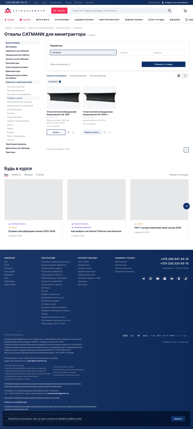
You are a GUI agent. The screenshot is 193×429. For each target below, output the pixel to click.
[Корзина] (186, 11)
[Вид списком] (185, 75)
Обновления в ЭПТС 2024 (53, 323)
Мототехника (121, 261)
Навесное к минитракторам (19, 82)
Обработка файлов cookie (53, 317)
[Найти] (170, 11)
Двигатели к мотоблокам (18, 148)
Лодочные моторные (124, 271)
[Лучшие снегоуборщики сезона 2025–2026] (33, 210)
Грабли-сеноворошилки (18, 121)
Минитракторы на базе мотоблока (16, 76)
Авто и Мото (83, 261)
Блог (6, 278)
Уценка (25, 20)
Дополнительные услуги (52, 297)
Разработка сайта (170, 342)
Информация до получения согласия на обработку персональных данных (54, 281)
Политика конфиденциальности (55, 261)
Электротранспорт (109, 20)
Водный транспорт (86, 271)
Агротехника (62, 20)
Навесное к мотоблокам (17, 51)
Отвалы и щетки (14, 98)
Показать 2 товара (164, 64)
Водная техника (134, 20)
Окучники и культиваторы (19, 94)
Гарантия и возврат (50, 301)
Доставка (45, 288)
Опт (6, 261)
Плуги (9, 124)
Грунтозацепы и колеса (17, 67)
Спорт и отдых (156, 20)
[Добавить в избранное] (69, 132)
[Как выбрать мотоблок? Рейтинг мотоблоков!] (96, 210)
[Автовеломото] (24, 11)
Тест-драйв (9, 271)
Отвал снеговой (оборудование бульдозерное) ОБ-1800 (61, 113)
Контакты (8, 268)
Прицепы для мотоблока (17, 55)
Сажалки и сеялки (15, 86)
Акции (9, 20)
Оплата (44, 291)
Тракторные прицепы (16, 144)
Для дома (175, 20)
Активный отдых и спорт (89, 278)
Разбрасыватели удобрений (20, 105)
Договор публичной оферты (54, 307)
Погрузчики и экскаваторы (19, 102)
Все (6, 174)
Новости (16, 174)
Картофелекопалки (16, 90)
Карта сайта (9, 284)
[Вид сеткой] (178, 75)
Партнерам (9, 281)
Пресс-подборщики (16, 136)
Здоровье (82, 281)
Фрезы (10, 128)
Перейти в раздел (179, 174)
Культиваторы (12, 63)
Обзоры (28, 174)
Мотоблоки (11, 47)
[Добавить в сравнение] (74, 132)
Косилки (11, 113)
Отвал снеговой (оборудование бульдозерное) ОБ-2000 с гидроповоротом (98, 113)
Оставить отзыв (48, 304)
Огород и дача (85, 268)
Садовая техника (84, 20)
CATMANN (54, 82)
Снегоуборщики (14, 109)
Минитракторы (13, 71)
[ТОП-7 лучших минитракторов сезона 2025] (159, 210)
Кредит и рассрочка (50, 294)
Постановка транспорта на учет (56, 320)
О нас (7, 265)
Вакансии (8, 275)
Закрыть (178, 418)
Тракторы (10, 152)
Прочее (10, 140)
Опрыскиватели (14, 117)
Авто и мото (43, 20)
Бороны (10, 132)
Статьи (40, 174)
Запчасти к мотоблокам (17, 59)
